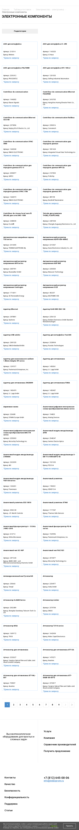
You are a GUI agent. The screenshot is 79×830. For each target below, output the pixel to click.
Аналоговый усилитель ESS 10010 (17, 502)
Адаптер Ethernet (10, 309)
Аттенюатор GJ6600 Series (14, 600)
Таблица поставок (22, 9)
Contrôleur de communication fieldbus (58, 118)
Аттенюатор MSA (10, 626)
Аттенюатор (48, 576)
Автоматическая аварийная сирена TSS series (18, 238)
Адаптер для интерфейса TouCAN (57, 335)
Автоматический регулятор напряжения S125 (54, 286)
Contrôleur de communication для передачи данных (57, 143)
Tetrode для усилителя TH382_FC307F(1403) (52, 214)
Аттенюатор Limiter (51, 600)
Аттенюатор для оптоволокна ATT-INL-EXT (19, 676)
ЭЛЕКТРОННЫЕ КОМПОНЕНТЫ (14, 12)
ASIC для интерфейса (12, 44)
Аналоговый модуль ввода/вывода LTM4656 (18, 456)
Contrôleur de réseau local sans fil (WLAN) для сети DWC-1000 (17, 214)
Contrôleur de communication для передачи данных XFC (57, 190)
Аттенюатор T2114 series (53, 626)
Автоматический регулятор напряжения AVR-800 (54, 262)
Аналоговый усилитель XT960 (55, 502)
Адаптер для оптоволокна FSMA (56, 383)
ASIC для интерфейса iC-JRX (55, 44)
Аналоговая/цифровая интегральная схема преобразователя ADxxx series (58, 408)
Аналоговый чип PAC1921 (53, 550)
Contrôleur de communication (15, 92)
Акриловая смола (10, 407)
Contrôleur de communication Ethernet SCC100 (19, 119)
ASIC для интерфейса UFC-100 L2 (56, 68)
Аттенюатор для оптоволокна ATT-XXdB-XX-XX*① (57, 676)
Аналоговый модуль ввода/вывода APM (58, 432)
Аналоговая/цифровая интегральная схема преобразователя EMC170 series (19, 433)
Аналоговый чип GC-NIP (13, 550)
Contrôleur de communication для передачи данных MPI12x (57, 166)
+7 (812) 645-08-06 (56, 777)
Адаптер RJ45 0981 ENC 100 (54, 309)
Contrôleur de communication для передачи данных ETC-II (17, 166)
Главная (5, 9)
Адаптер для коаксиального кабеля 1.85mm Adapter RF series (18, 360)
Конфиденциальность (17, 797)
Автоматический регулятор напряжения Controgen (14, 286)
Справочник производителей (60, 744)
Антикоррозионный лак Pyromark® (18, 576)
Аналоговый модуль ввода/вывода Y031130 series (18, 480)
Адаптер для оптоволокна (54, 359)
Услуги (47, 731)
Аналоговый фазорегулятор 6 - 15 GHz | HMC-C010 (19, 527)
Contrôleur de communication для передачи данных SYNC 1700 (17, 190)
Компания (49, 738)
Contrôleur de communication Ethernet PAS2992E (59, 93)
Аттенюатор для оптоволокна (15, 650)
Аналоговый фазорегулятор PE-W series (57, 527)
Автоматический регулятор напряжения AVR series (14, 262)
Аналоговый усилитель (52, 478)
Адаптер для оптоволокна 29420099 (18, 383)
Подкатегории (20, 31)
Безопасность (12, 790)
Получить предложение (57, 751)
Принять (69, 826)
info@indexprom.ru (54, 780)
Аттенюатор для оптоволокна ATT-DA (58, 650)
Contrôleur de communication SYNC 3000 (18, 143)
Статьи (9, 810)
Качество (10, 784)
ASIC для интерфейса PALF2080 (16, 68)
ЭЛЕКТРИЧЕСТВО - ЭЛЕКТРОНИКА (50, 9)
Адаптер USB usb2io (11, 335)
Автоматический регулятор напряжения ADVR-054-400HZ (55, 238)
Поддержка (11, 803)
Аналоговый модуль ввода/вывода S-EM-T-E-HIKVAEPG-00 (59, 456)
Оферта (54, 826)
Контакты (10, 777)
